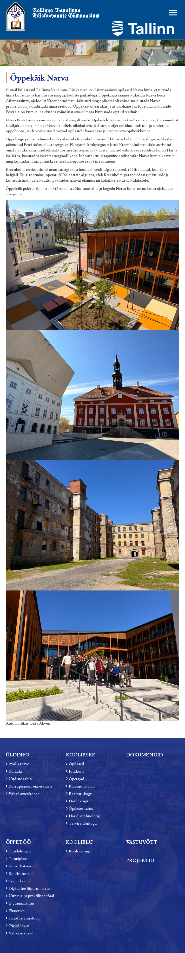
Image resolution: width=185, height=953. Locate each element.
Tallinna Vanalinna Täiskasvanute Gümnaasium (65, 13)
